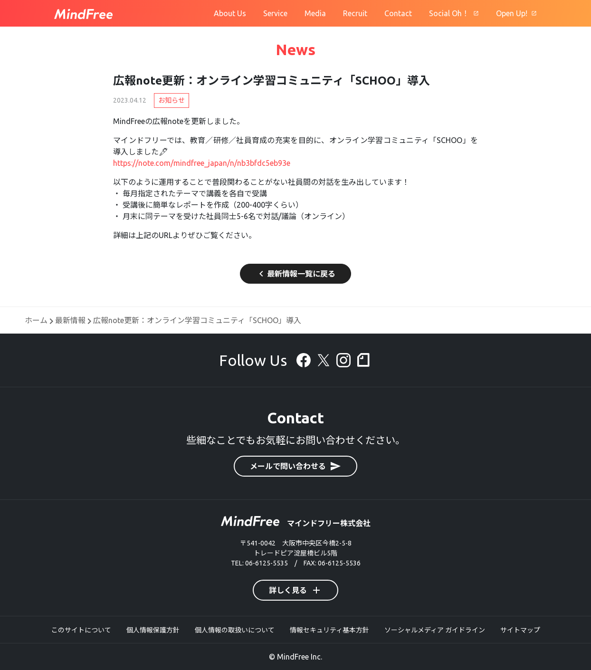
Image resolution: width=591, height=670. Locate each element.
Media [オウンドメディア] (315, 13)
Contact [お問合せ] (398, 13)
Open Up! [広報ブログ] (511, 13)
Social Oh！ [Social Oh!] (449, 13)
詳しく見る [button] (295, 590)
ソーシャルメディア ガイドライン (434, 630)
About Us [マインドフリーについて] (230, 13)
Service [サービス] (275, 13)
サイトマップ (520, 630)
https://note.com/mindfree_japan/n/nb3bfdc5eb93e (201, 163)
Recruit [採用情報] (355, 13)
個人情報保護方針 (153, 630)
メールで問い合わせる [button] (295, 466)
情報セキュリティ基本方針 (329, 630)
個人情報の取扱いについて (235, 630)
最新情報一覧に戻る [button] (295, 273)
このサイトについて (81, 630)
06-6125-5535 (266, 563)
